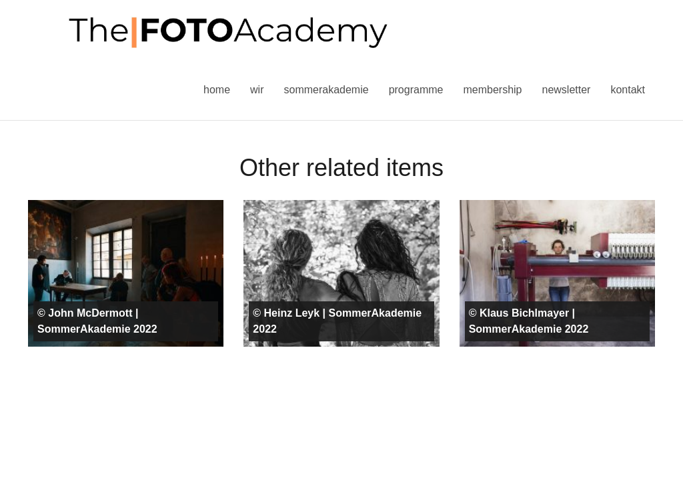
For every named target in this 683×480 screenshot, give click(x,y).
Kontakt (627, 89)
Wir (256, 89)
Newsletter (566, 89)
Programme (416, 89)
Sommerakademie (325, 89)
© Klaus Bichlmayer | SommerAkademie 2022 (529, 321)
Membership (492, 89)
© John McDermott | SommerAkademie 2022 (97, 321)
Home (216, 89)
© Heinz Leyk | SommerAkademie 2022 (337, 321)
